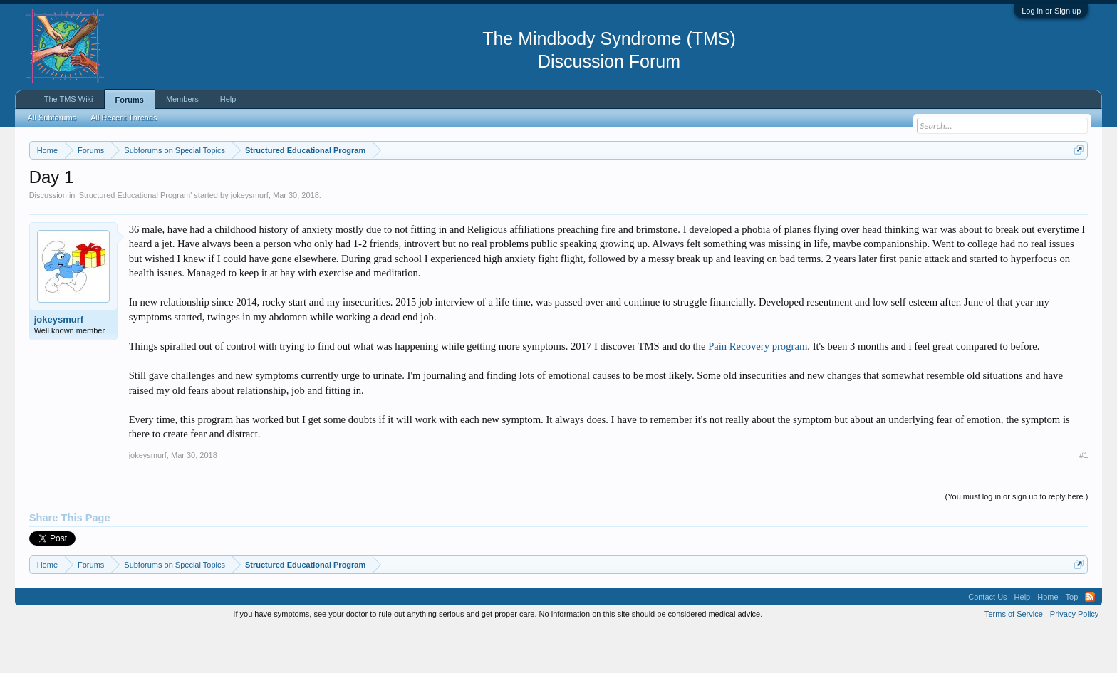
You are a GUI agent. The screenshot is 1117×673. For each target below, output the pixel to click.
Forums (129, 99)
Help (228, 99)
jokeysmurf (250, 238)
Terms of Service (1013, 656)
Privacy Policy (1074, 656)
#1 (1083, 498)
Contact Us (987, 639)
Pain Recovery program (757, 389)
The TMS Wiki (68, 99)
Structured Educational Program (135, 238)
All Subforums (52, 117)
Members (182, 99)
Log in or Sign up (1051, 10)
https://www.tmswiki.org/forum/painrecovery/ (681, 184)
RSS (1090, 640)
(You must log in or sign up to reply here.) (1017, 539)
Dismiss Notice (1076, 183)
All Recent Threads (123, 117)
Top (1072, 639)
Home (1047, 639)
